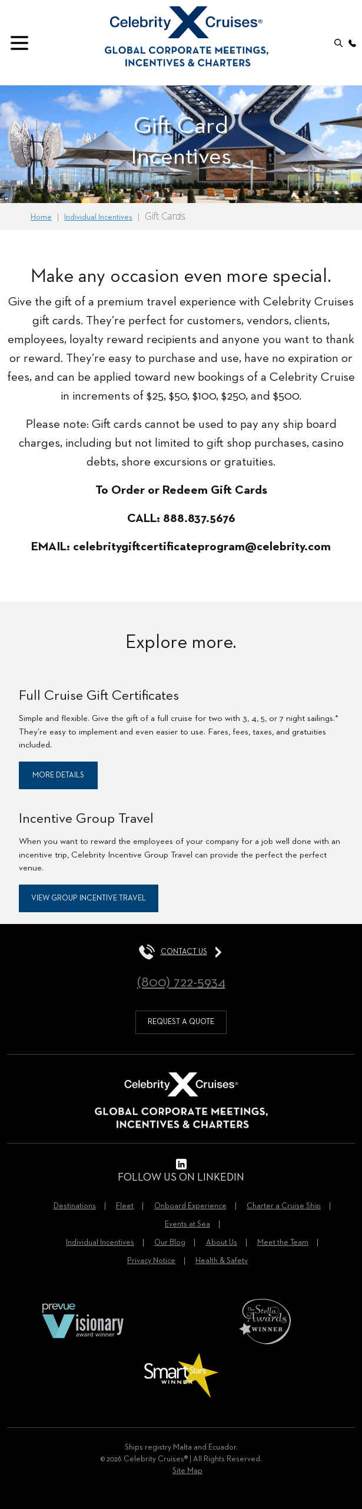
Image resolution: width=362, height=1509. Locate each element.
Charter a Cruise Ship (284, 1206)
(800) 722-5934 (181, 982)
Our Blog (169, 1243)
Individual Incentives (100, 1243)
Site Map (187, 1471)
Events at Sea (187, 1224)
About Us (221, 1243)
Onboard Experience (190, 1206)
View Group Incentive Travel (88, 898)
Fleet (125, 1206)
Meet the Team (282, 1243)
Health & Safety (221, 1261)
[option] (181, 144)
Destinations (75, 1206)
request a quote (181, 1022)
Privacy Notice (151, 1261)
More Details (58, 775)
